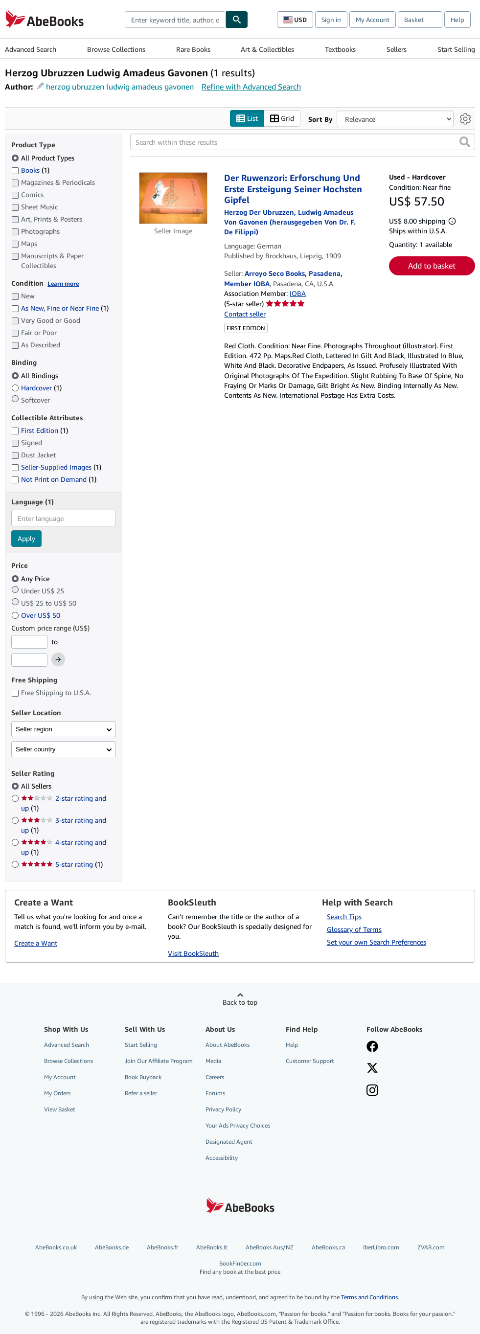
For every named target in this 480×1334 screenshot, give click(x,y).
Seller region (34, 729)
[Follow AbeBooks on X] (372, 1069)
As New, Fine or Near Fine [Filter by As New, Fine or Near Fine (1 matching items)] (60, 308)
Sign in (331, 19)
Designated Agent (229, 1141)
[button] (464, 141)
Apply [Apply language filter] (26, 538)
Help (457, 19)
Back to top (240, 1002)
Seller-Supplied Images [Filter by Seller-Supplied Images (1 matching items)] (56, 467)
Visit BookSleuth (193, 953)
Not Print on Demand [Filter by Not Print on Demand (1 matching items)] (53, 479)
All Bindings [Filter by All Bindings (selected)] (35, 375)
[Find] (237, 19)
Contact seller (245, 314)
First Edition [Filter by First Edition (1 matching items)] (39, 430)
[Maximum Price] (29, 660)
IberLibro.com (381, 1247)
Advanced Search (30, 49)
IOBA (298, 293)
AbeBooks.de (112, 1247)
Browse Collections (116, 49)
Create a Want (35, 943)
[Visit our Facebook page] (372, 1047)
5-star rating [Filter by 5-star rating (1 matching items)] (62, 864)
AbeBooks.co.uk (56, 1247)
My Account (372, 19)
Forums (215, 1093)
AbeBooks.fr (162, 1247)
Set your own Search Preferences (376, 942)
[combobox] (175, 19)
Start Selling (456, 49)
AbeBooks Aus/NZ (270, 1247)
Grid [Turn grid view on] (282, 118)
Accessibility (222, 1157)
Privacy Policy (223, 1109)
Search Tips (344, 916)
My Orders (57, 1093)
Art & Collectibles (267, 49)
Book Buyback (143, 1077)
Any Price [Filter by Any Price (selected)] (31, 578)
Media (213, 1060)
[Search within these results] (302, 142)
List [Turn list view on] (247, 118)
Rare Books (193, 49)
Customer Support (310, 1060)
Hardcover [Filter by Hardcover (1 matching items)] (36, 388)
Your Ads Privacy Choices (238, 1125)
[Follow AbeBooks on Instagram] (372, 1091)
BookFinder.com (240, 1268)
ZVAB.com (431, 1247)
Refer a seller (141, 1093)
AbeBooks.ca (328, 1247)
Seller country (36, 749)
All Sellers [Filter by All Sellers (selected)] (37, 786)
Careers (215, 1077)
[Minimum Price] (29, 642)
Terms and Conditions (369, 1297)
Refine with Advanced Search (251, 86)
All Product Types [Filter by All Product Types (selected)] (43, 158)
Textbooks (340, 49)
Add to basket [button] (432, 266)
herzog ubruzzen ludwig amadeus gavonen (120, 86)
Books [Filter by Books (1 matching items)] (30, 169)
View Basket (59, 1109)
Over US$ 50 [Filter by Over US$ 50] (36, 615)
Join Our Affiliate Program (159, 1060)
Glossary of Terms (354, 929)
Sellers (397, 49)
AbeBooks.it (212, 1247)
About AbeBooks (228, 1044)
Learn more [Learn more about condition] (63, 283)
